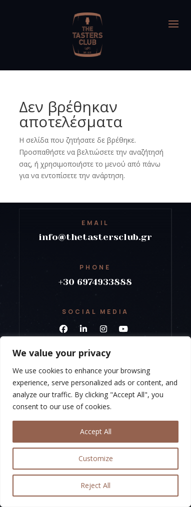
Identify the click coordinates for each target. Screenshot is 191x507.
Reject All (95, 485)
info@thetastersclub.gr (95, 237)
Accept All (96, 431)
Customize (95, 458)
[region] (95, 421)
